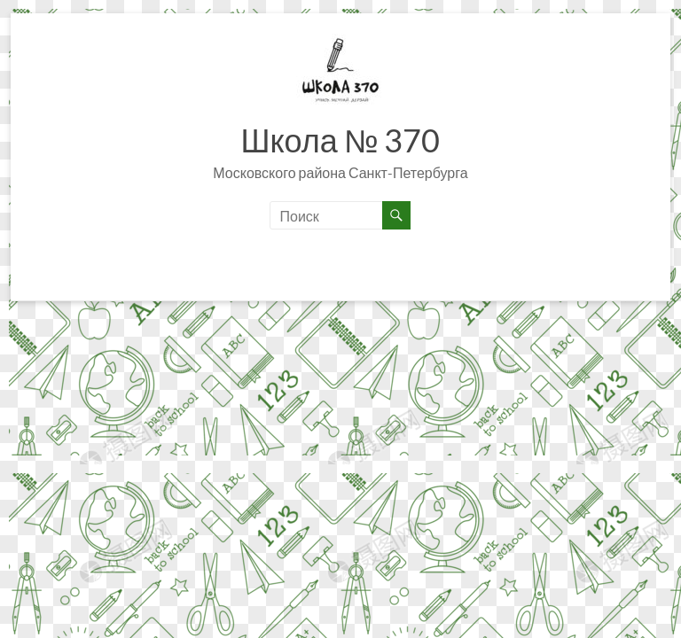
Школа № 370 (340, 140)
